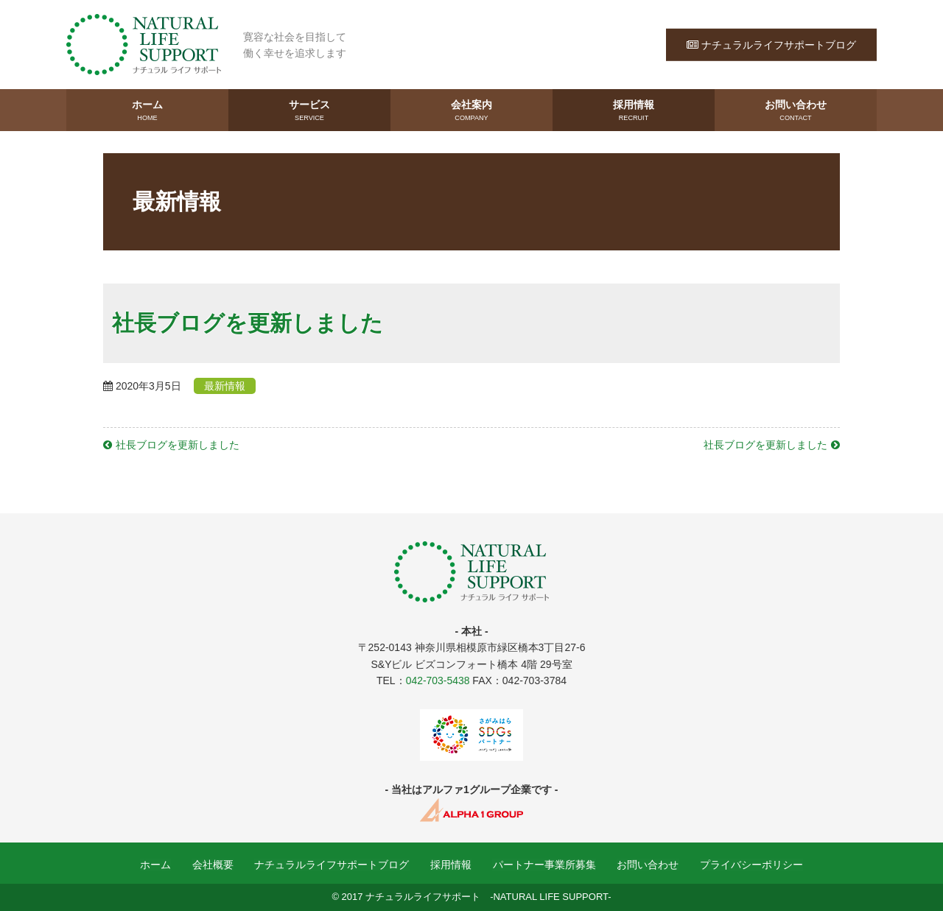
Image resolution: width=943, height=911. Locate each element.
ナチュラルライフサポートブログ (771, 44)
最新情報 (225, 386)
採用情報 (633, 111)
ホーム (147, 111)
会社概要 (213, 865)
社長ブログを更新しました (177, 445)
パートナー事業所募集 (543, 865)
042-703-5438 (437, 680)
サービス (309, 111)
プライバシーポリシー (750, 865)
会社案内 (471, 111)
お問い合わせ (795, 111)
